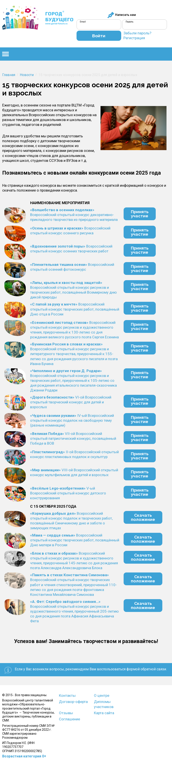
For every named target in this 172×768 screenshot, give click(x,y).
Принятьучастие (139, 213)
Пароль (129, 22)
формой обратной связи (146, 669)
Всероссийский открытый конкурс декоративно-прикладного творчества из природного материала (74, 215)
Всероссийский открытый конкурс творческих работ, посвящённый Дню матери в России (74, 540)
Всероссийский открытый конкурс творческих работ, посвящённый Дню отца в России (74, 309)
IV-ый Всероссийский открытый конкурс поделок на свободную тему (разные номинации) (72, 420)
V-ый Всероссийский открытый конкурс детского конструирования (68, 493)
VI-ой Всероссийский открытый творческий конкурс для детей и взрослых (70, 402)
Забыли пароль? (137, 33)
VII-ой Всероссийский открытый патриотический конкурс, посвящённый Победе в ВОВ (73, 438)
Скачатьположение (143, 517)
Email (83, 22)
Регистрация (134, 38)
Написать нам (121, 15)
